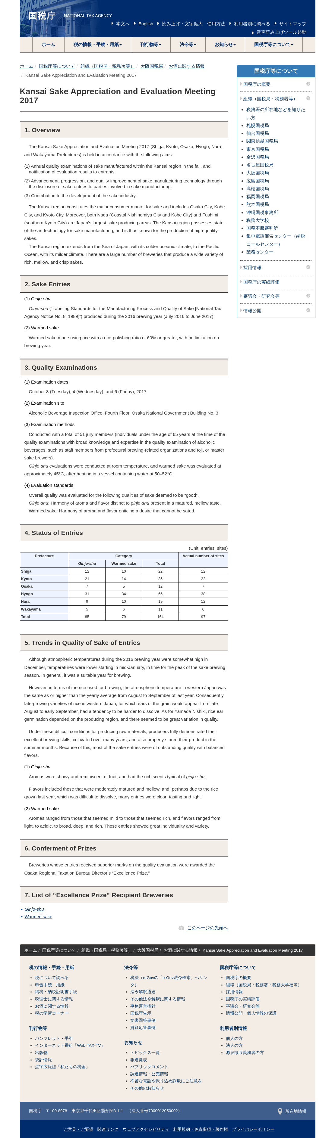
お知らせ (133, 1042)
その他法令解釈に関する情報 (157, 999)
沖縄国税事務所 (262, 212)
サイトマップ (292, 23)
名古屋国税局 (259, 164)
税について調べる (52, 977)
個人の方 (234, 1038)
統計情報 (43, 1060)
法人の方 (234, 1045)
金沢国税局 (257, 157)
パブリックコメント (149, 1067)
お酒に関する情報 (187, 66)
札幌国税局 (257, 125)
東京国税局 (257, 149)
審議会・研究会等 (261, 296)
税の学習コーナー (52, 1013)
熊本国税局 (257, 204)
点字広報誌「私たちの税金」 (62, 1067)
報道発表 (138, 1060)
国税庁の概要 (256, 84)
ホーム (48, 44)
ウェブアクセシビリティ (146, 1129)
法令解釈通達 (143, 992)
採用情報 (252, 267)
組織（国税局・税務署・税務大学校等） (264, 985)
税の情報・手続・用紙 (51, 967)
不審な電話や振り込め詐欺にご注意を (166, 1081)
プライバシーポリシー (253, 1129)
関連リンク (108, 1129)
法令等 (131, 967)
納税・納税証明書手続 (56, 992)
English (145, 23)
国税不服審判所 (262, 228)
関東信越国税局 (262, 141)
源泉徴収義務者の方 (245, 1052)
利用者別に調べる (252, 23)
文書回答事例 (143, 1020)
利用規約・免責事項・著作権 (200, 1129)
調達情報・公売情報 (149, 1074)
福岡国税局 (257, 196)
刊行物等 (38, 1028)
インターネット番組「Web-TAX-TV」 (70, 1045)
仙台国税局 (257, 133)
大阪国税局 (152, 66)
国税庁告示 (140, 1013)
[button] (98, 44)
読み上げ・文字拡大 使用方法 (193, 23)
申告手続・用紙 (50, 985)
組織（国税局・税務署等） (108, 66)
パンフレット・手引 (54, 1038)
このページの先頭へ (207, 927)
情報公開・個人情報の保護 (251, 1013)
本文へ (123, 23)
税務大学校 (257, 220)
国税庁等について (57, 66)
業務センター (259, 251)
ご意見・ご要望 (78, 1129)
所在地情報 (292, 1111)
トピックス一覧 (145, 1052)
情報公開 (252, 310)
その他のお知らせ (147, 1088)
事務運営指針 (143, 1006)
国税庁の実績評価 (261, 282)
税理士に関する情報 (54, 999)
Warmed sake (38, 916)
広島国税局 (257, 180)
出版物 (41, 1052)
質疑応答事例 (143, 1027)
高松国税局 (257, 188)
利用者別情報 (233, 1028)
